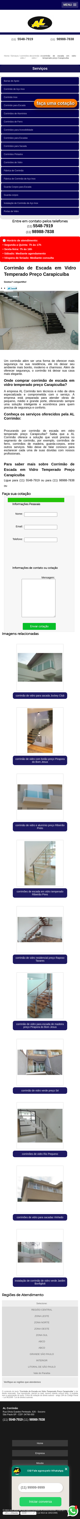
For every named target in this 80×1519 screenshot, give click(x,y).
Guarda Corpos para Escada (18, 187)
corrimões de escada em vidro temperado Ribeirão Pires (40, 893)
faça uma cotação (56, 103)
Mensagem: (38, 596)
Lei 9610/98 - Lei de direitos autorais (18, 1397)
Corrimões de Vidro (14, 162)
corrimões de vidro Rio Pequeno (40, 1153)
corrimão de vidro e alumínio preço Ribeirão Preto (40, 827)
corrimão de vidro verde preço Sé (40, 1090)
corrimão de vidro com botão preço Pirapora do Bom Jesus (40, 760)
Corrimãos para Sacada (16, 146)
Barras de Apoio (12, 81)
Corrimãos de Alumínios (16, 113)
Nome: (36, 514)
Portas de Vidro (12, 211)
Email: (36, 527)
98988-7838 (65, 39)
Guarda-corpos (12, 195)
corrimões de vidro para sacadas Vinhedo (40, 1217)
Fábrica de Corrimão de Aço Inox (20, 178)
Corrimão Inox (11, 97)
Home (40, 1443)
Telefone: (34, 540)
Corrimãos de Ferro (14, 121)
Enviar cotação (39, 626)
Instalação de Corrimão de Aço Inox (21, 203)
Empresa (40, 1453)
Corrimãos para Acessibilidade (19, 130)
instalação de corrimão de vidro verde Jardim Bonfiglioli (40, 1282)
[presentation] (35, 555)
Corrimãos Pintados (14, 154)
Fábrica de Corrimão (14, 170)
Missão (40, 1463)
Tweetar (12, 288)
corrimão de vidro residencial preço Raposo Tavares (40, 959)
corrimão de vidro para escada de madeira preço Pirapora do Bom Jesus (40, 1025)
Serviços (40, 68)
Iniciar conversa (40, 1501)
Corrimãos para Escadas (16, 138)
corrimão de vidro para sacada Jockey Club (40, 695)
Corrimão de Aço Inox (15, 89)
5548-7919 (25, 39)
